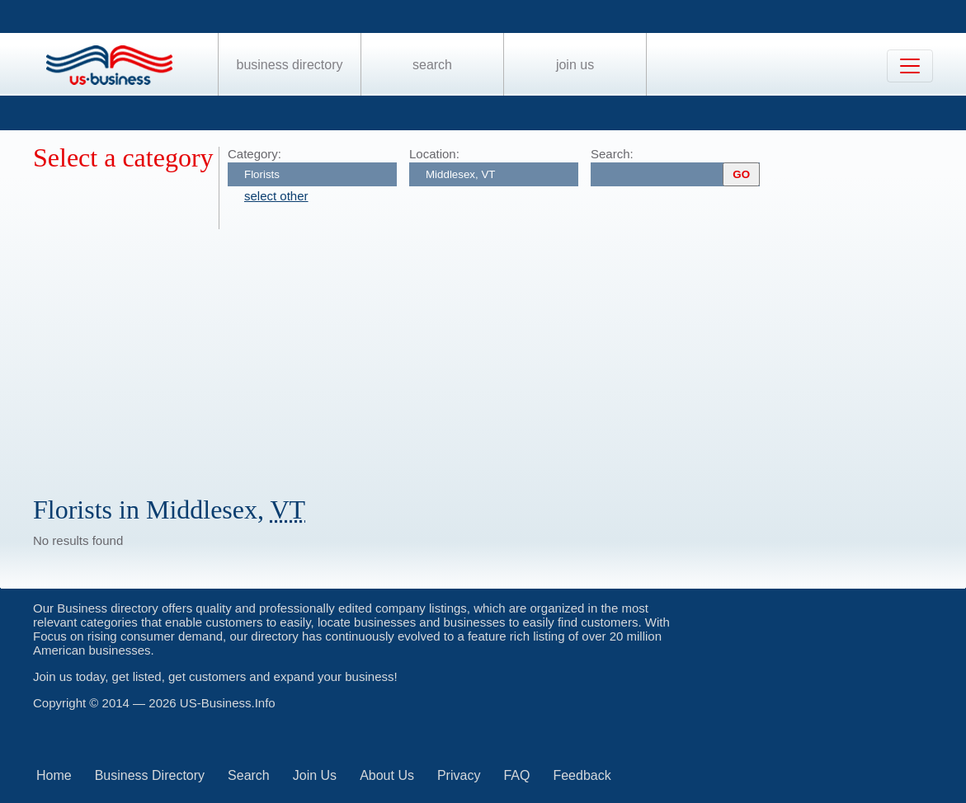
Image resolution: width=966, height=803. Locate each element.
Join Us (575, 65)
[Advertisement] (499, 352)
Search (432, 65)
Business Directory (290, 65)
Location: (434, 154)
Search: (612, 154)
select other (276, 196)
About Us (387, 775)
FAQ (516, 775)
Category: (254, 154)
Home (54, 775)
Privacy (458, 775)
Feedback (581, 775)
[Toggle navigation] (910, 65)
